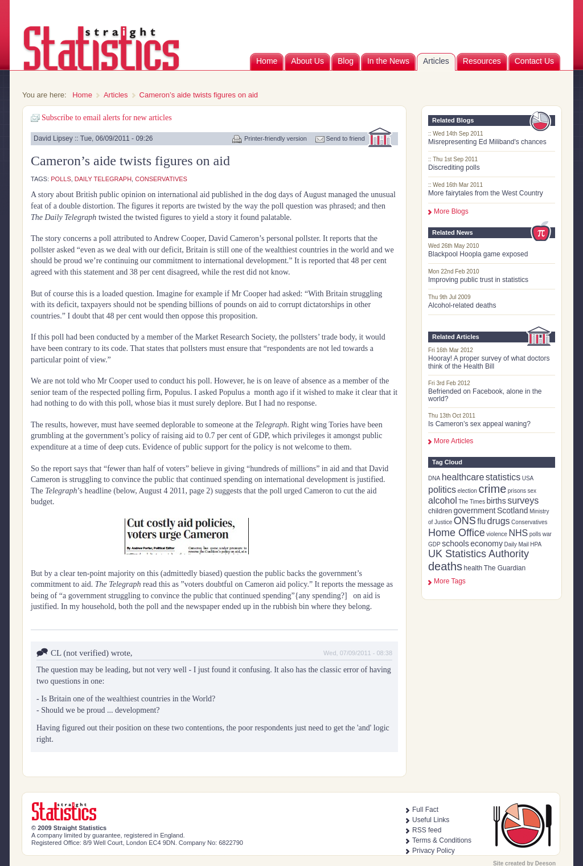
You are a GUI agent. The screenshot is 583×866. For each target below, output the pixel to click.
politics (442, 490)
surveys (523, 500)
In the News (388, 61)
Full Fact (425, 810)
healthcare (463, 477)
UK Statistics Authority (478, 553)
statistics (503, 477)
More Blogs (451, 211)
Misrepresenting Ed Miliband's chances (487, 142)
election (467, 491)
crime (492, 489)
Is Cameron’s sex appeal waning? (479, 424)
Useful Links (430, 820)
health (473, 568)
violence (496, 534)
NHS (518, 533)
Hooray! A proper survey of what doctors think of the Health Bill (488, 362)
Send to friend (346, 138)
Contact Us (534, 61)
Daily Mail (516, 544)
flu (481, 521)
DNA (434, 478)
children (440, 511)
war (547, 534)
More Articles (453, 441)
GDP (434, 544)
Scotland (512, 510)
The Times (471, 502)
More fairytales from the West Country (485, 193)
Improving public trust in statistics (478, 280)
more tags (450, 581)
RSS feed (426, 830)
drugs (498, 521)
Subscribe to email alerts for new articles (107, 117)
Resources (482, 61)
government (475, 510)
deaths (445, 566)
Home (266, 61)
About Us (307, 61)
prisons (517, 491)
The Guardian (504, 568)
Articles (436, 61)
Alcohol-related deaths (462, 305)
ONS (465, 520)
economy (486, 543)
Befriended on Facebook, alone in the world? (484, 395)
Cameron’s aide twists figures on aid (198, 95)
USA (528, 478)
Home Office (456, 532)
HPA (535, 544)
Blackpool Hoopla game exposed (478, 254)
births (496, 500)
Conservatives (529, 522)
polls (535, 534)
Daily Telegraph (103, 178)
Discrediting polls (454, 167)
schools (455, 543)
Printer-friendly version (275, 138)
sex (532, 491)
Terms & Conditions (441, 840)
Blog (346, 61)
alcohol (442, 500)
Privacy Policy (433, 851)
